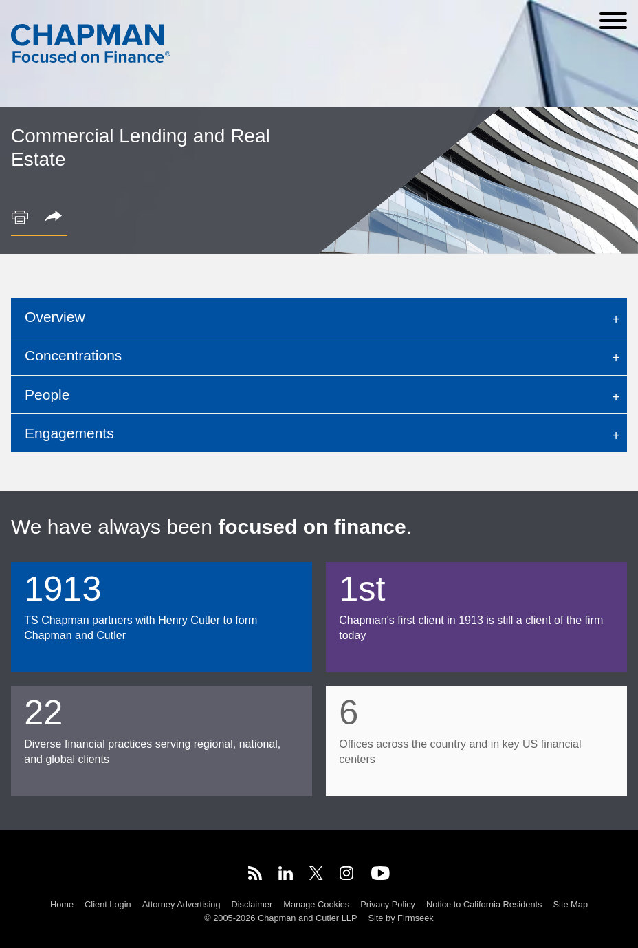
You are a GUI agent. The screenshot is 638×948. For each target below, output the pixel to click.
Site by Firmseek (400, 918)
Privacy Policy (387, 904)
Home (62, 904)
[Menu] (613, 21)
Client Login (108, 904)
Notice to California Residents (484, 904)
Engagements (69, 433)
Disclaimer (252, 904)
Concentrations (73, 355)
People (47, 394)
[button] (56, 217)
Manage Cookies (316, 904)
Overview (55, 317)
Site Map (570, 904)
